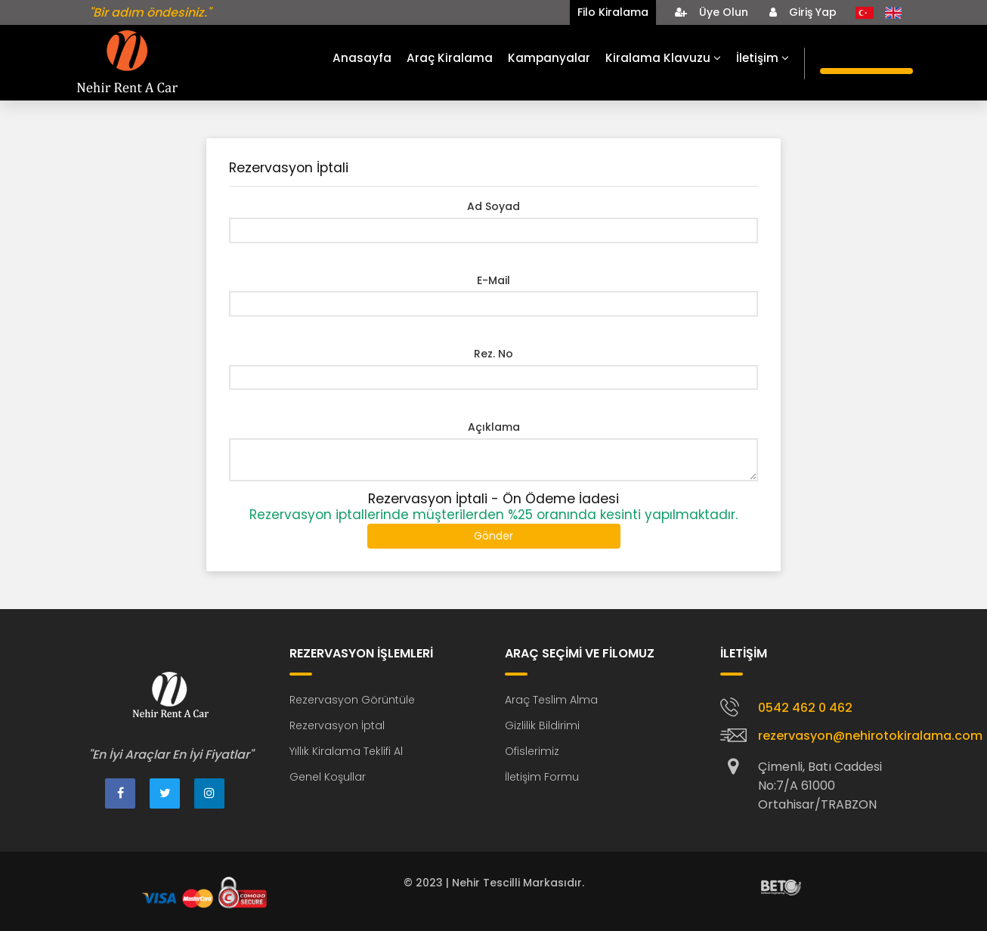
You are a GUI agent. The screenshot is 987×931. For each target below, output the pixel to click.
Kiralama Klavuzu (663, 58)
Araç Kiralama (450, 58)
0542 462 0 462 (805, 707)
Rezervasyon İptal (337, 725)
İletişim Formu (542, 776)
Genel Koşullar (327, 776)
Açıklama (494, 427)
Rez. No (493, 353)
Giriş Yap (803, 12)
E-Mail (493, 280)
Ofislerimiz (532, 751)
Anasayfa (362, 58)
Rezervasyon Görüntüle (352, 699)
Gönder (493, 535)
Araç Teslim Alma (551, 699)
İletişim (762, 58)
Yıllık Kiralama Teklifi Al (346, 751)
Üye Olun (711, 12)
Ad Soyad (493, 206)
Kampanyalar (549, 58)
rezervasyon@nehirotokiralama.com (870, 735)
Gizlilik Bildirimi (542, 725)
